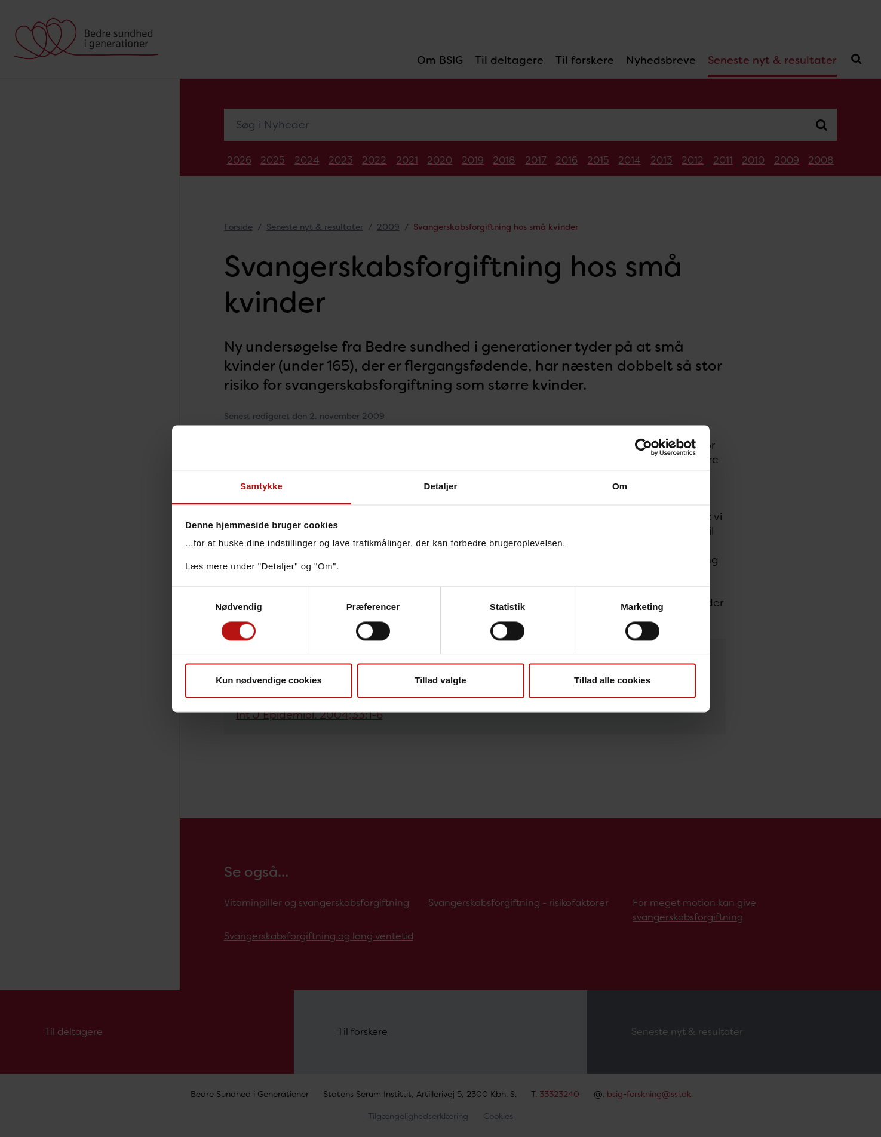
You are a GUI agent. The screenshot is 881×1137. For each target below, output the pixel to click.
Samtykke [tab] (261, 486)
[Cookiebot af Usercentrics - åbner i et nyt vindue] (643, 447)
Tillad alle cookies (612, 681)
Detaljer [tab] (441, 486)
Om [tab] (619, 486)
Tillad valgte (440, 681)
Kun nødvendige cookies (269, 681)
